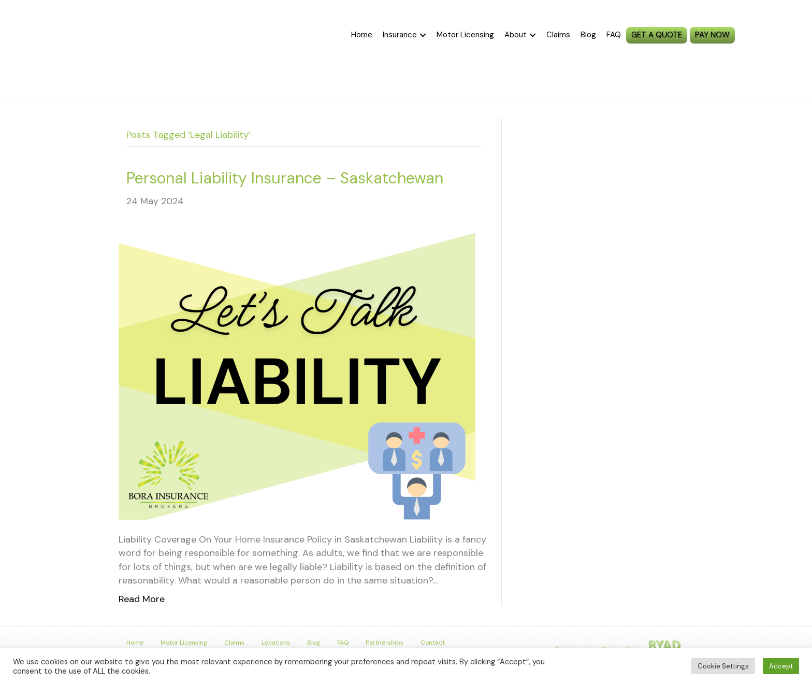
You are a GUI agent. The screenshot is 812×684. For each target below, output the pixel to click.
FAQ (613, 35)
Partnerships (384, 642)
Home (361, 35)
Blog (588, 35)
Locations (276, 642)
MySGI (773, 35)
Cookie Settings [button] (723, 666)
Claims (558, 35)
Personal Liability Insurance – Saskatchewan (284, 178)
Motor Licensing (465, 35)
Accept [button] (781, 666)
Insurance (400, 35)
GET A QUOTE (656, 35)
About (515, 35)
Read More (142, 599)
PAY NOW (712, 35)
